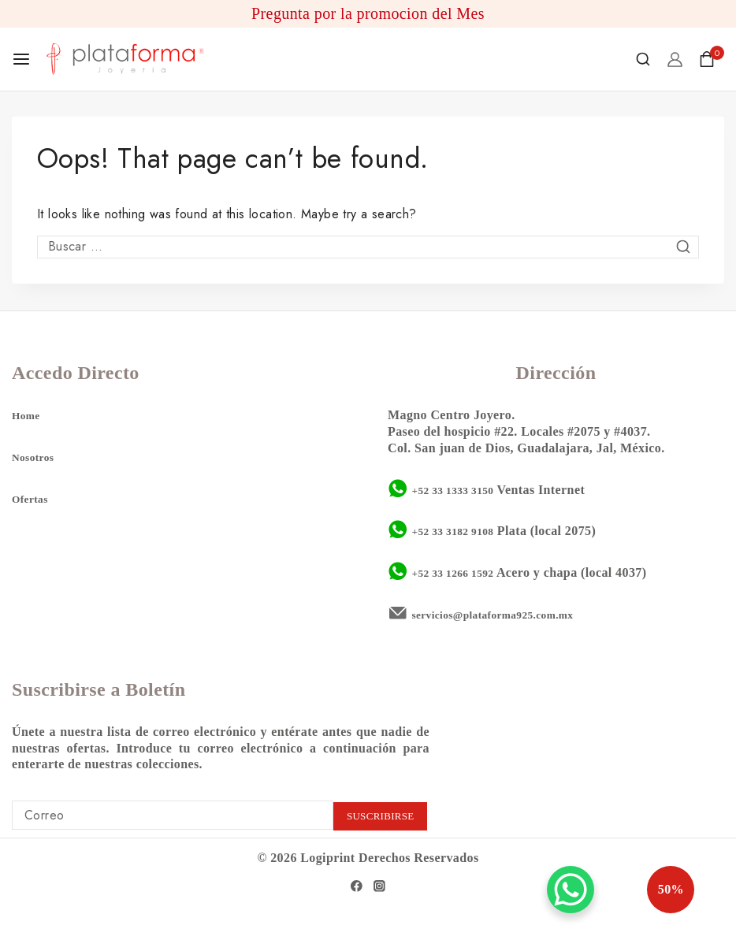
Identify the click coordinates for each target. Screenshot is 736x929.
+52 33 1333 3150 (460, 487)
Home (28, 413)
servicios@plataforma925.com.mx (507, 612)
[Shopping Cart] (711, 59)
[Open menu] (21, 59)
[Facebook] (355, 884)
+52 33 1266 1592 (460, 571)
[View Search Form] (643, 59)
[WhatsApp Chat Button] (570, 889)
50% (634, 889)
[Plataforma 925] (125, 58)
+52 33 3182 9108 (460, 529)
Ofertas (33, 497)
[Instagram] (380, 884)
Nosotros (36, 455)
